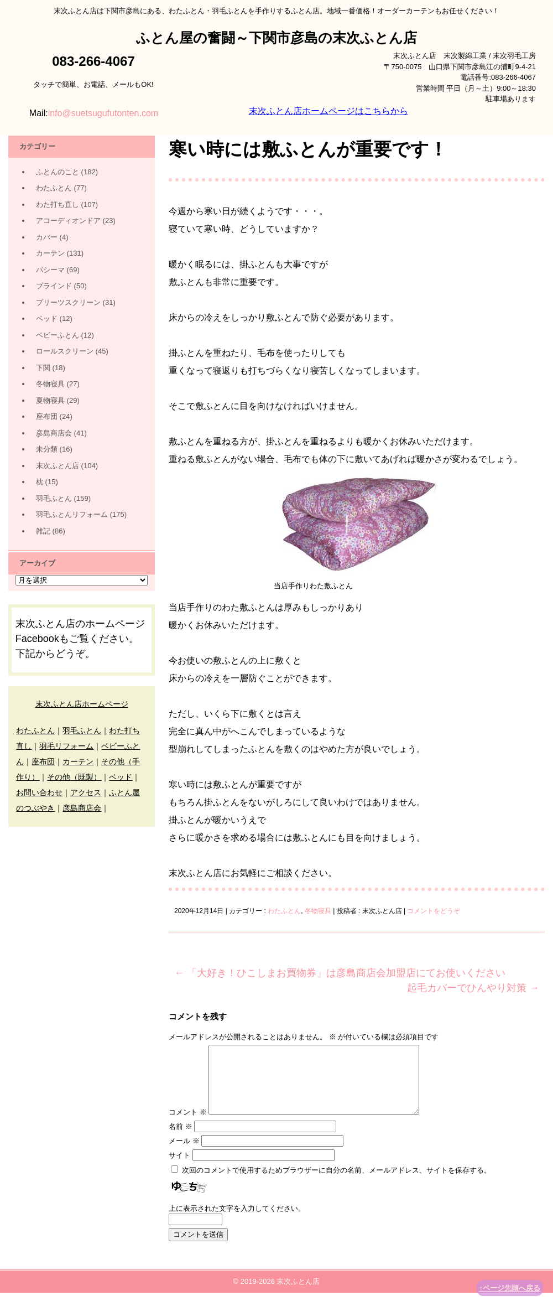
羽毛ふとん (54, 498)
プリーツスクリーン (68, 302)
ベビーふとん (57, 335)
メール (184, 1154)
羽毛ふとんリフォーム (72, 514)
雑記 (43, 531)
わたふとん (284, 911)
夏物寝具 (50, 400)
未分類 (47, 449)
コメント (188, 1125)
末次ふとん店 (57, 466)
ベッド (47, 318)
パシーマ (50, 270)
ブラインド (54, 286)
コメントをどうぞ (433, 911)
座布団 (47, 416)
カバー (47, 237)
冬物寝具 (318, 911)
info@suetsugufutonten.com (103, 113)
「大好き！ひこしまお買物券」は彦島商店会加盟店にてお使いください (339, 972)
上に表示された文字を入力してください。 (237, 1221)
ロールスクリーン (64, 351)
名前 (180, 1140)
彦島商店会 (54, 433)
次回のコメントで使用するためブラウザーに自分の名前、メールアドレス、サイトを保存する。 (336, 1183)
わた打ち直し (57, 204)
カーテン (50, 253)
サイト (179, 1168)
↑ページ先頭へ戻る (510, 1288)
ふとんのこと (57, 172)
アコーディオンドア (68, 220)
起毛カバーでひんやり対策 (473, 987)
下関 (43, 368)
